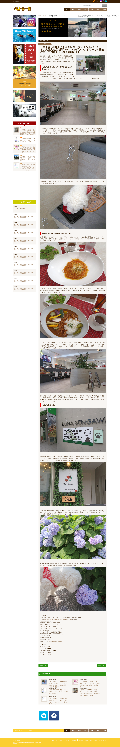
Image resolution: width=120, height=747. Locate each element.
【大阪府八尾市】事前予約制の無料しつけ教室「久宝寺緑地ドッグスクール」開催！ (27, 158)
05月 (15, 218)
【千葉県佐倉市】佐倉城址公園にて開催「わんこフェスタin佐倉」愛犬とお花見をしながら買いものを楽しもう (27, 149)
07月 (29, 216)
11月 (18, 216)
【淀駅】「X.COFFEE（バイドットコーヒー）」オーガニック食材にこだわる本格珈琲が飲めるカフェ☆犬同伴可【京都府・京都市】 (27, 132)
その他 (104, 9)
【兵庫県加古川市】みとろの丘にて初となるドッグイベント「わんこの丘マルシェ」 (27, 141)
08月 (26, 216)
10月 (21, 216)
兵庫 (92, 9)
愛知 (98, 9)
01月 (23, 208)
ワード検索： (80, 5)
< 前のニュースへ (43, 665)
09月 (23, 216)
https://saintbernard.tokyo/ (56, 641)
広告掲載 (74, 740)
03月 (18, 208)
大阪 (85, 9)
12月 (15, 216)
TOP (39, 16)
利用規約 (54, 740)
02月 (21, 208)
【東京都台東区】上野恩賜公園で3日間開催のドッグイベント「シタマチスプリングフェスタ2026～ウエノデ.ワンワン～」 (27, 167)
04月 (15, 208)
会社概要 (80, 740)
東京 (73, 9)
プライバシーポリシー (64, 740)
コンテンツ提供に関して (100, 740)
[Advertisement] (24, 185)
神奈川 (79, 9)
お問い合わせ (88, 740)
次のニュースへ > (102, 665)
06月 (32, 216)
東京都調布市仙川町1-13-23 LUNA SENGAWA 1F (57, 619)
